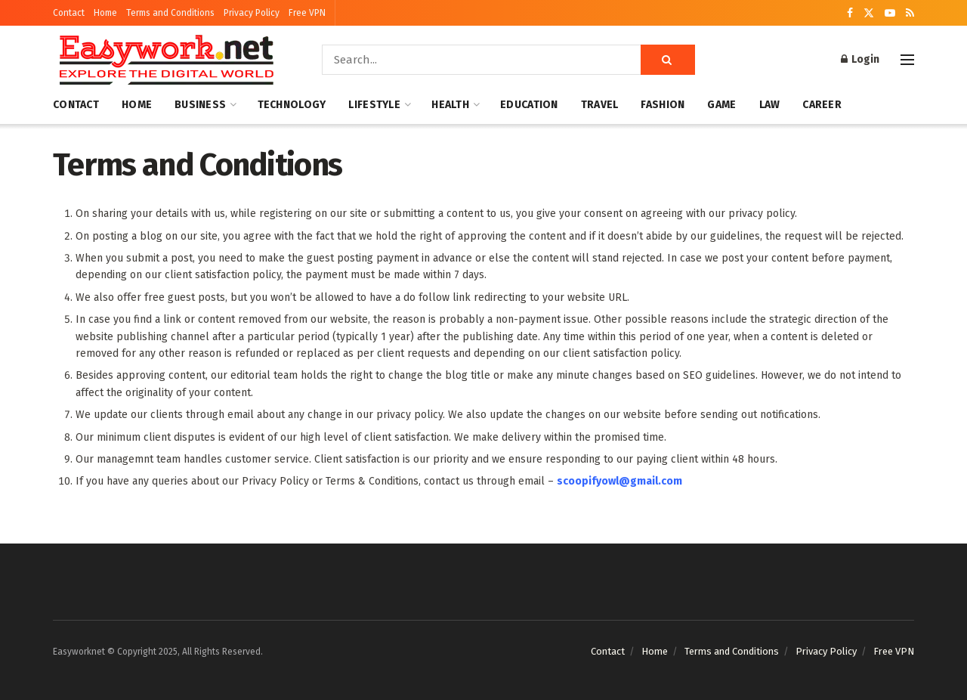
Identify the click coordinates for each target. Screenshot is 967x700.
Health (450, 104)
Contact (69, 13)
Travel (600, 104)
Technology (292, 104)
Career (822, 104)
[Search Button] (668, 60)
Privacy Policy (252, 13)
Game (721, 104)
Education (529, 104)
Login (860, 59)
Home (105, 13)
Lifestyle (374, 104)
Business (200, 104)
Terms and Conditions (170, 13)
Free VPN (307, 13)
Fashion (662, 104)
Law (769, 104)
